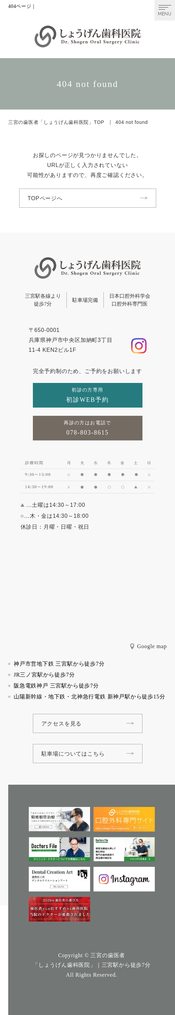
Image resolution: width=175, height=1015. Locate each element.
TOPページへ (45, 198)
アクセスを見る (61, 724)
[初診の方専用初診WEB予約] (87, 395)
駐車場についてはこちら (73, 754)
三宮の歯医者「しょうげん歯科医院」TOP (56, 122)
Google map (152, 646)
